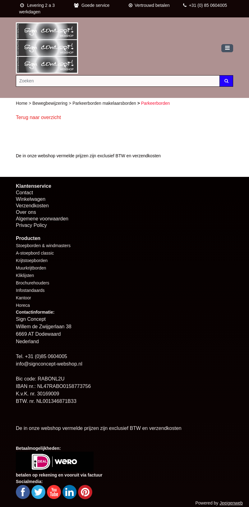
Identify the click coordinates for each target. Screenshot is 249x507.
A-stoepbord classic (35, 253)
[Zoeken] (118, 81)
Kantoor (23, 297)
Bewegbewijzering (50, 103)
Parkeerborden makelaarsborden (104, 103)
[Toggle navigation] (227, 48)
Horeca (23, 305)
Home (22, 103)
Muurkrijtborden (31, 267)
